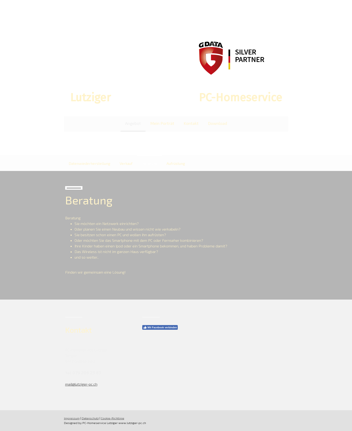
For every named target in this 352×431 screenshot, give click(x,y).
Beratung (149, 163)
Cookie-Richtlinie (112, 418)
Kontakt (191, 123)
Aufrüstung (176, 163)
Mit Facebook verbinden (160, 327)
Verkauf (126, 163)
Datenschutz (90, 418)
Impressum (72, 418)
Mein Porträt (162, 123)
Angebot (133, 123)
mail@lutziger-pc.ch (81, 384)
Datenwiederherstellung (89, 163)
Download (217, 123)
